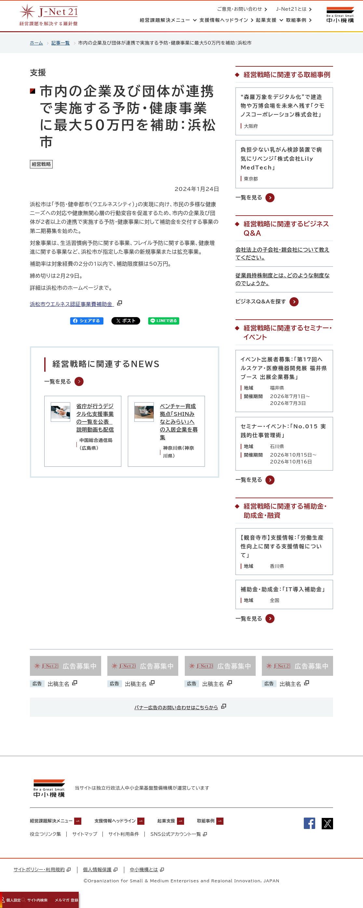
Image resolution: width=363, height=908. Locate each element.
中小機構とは (147, 871)
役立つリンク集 (45, 836)
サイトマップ (85, 836)
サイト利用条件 (124, 836)
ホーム (36, 43)
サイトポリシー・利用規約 (42, 871)
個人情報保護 (100, 871)
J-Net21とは (290, 9)
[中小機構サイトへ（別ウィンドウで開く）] (339, 15)
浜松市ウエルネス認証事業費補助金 (78, 305)
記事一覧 (61, 43)
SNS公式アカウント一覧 (179, 836)
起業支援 (191, 822)
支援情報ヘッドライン (131, 822)
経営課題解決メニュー (56, 822)
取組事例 (236, 822)
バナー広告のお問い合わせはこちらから (180, 706)
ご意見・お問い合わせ (238, 9)
